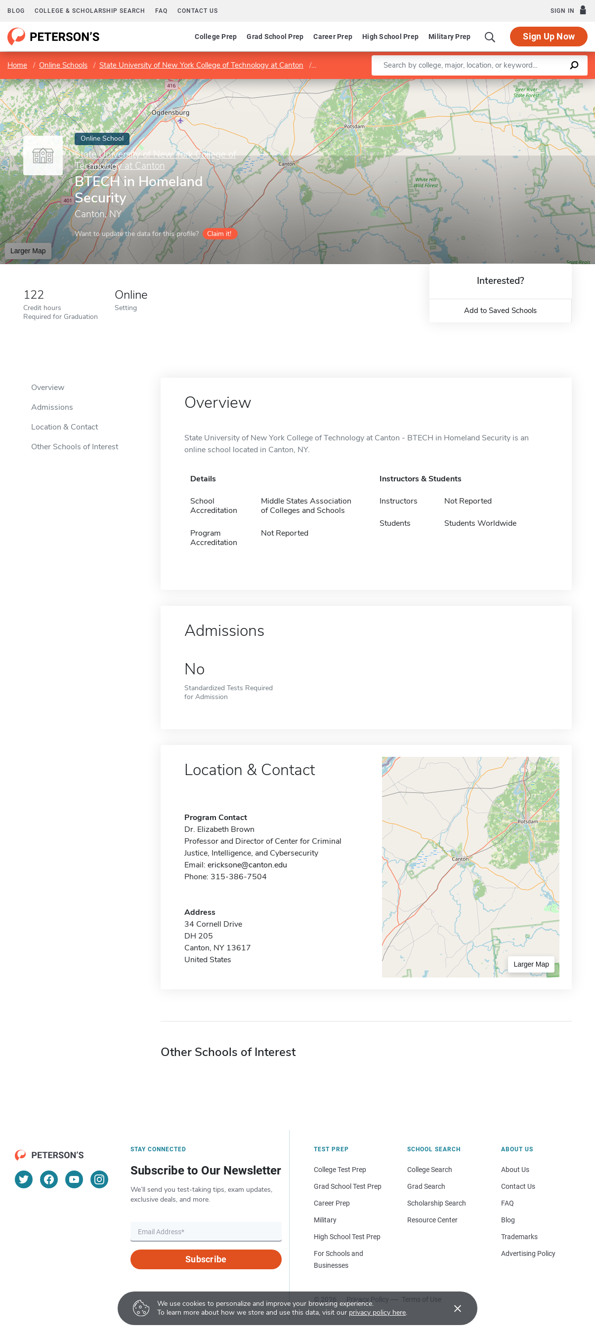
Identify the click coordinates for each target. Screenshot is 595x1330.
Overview (47, 387)
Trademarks (519, 1237)
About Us (515, 1170)
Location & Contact (64, 427)
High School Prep (390, 36)
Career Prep (332, 36)
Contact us (197, 10)
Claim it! (219, 233)
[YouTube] (74, 1179)
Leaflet (475, 83)
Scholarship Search (436, 1203)
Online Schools (63, 65)
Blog (16, 10)
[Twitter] (24, 1179)
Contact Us (518, 1186)
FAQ (161, 10)
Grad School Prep (275, 36)
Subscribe (205, 1259)
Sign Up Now (549, 36)
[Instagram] (99, 1179)
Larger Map (28, 251)
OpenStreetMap (528, 83)
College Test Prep (340, 1170)
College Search (429, 1170)
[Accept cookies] (450, 1308)
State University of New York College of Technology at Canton (201, 65)
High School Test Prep (347, 1237)
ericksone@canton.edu (247, 865)
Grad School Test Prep (348, 1186)
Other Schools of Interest (74, 446)
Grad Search (426, 1186)
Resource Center (432, 1220)
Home (17, 65)
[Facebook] (49, 1179)
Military (325, 1220)
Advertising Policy (528, 1253)
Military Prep (449, 36)
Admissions (52, 407)
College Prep (216, 36)
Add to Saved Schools (500, 310)
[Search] (490, 36)
